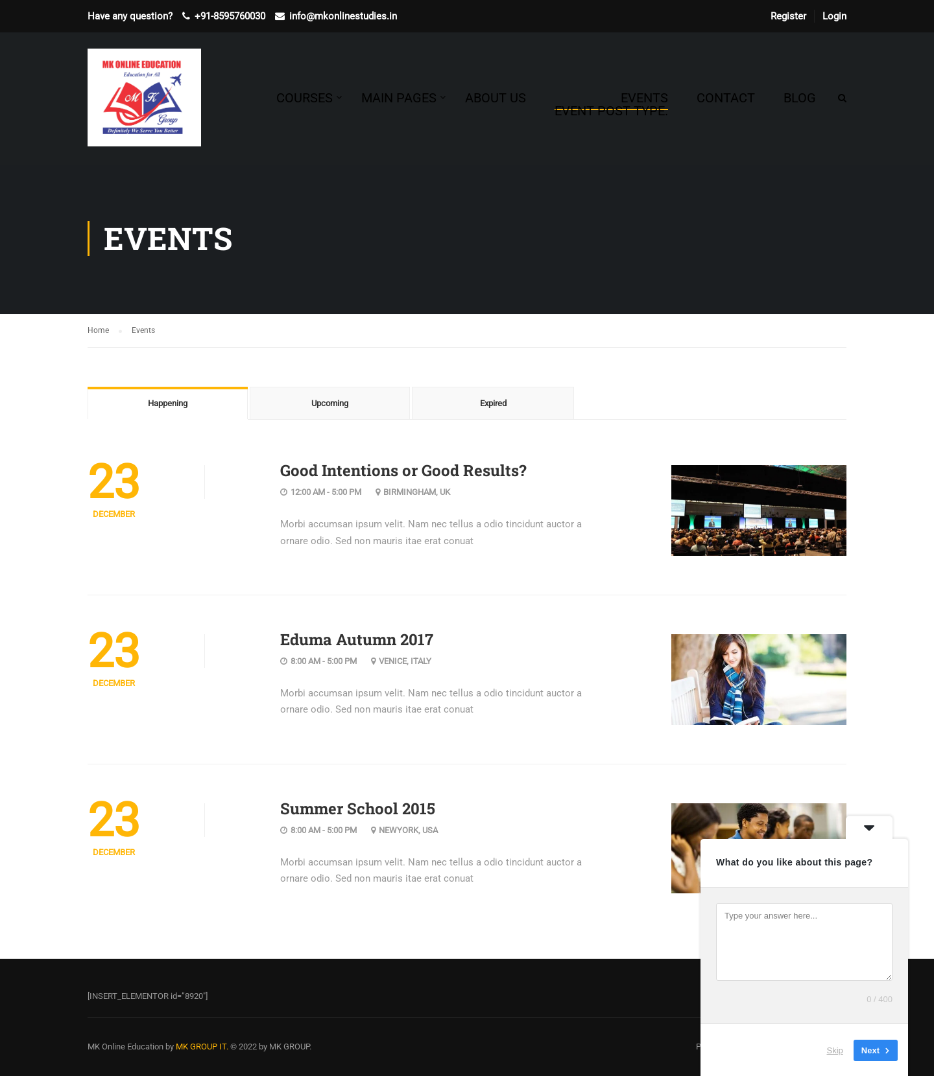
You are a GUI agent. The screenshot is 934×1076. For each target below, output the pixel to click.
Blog (800, 98)
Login (834, 16)
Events (611, 104)
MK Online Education (125, 1046)
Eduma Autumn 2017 (356, 639)
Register (788, 16)
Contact (726, 98)
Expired (493, 403)
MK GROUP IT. (202, 1046)
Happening (167, 403)
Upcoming (329, 403)
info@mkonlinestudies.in (343, 16)
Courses (304, 98)
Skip (835, 1050)
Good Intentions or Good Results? (403, 470)
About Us (495, 98)
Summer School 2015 (357, 808)
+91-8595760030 (230, 16)
